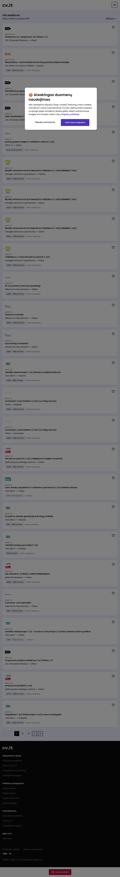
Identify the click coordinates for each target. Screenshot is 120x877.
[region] (61, 109)
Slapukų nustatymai (45, 122)
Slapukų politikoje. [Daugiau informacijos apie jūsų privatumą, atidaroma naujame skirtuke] (70, 114)
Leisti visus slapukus (75, 122)
